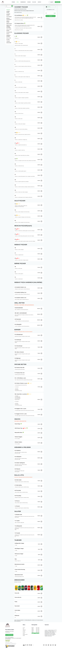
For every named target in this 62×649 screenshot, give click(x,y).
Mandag (35, 627)
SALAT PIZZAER (8, 16)
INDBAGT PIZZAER (7, 21)
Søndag (35, 633)
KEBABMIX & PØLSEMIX (8, 36)
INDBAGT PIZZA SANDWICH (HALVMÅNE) (8, 26)
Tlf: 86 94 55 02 (7, 632)
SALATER (7, 39)
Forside (24, 627)
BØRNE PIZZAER (9, 23)
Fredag (35, 631)
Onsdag (35, 629)
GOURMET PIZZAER (8, 12)
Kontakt (24, 633)
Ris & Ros (24, 632)
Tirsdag (35, 628)
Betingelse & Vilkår (25, 634)
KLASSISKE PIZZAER (8, 14)
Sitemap (24, 635)
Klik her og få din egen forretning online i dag (10, 644)
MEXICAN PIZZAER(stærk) (8, 19)
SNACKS (7, 33)
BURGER (7, 30)
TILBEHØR (8, 41)
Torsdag (35, 630)
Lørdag (35, 632)
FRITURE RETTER (9, 32)
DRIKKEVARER (8, 42)
